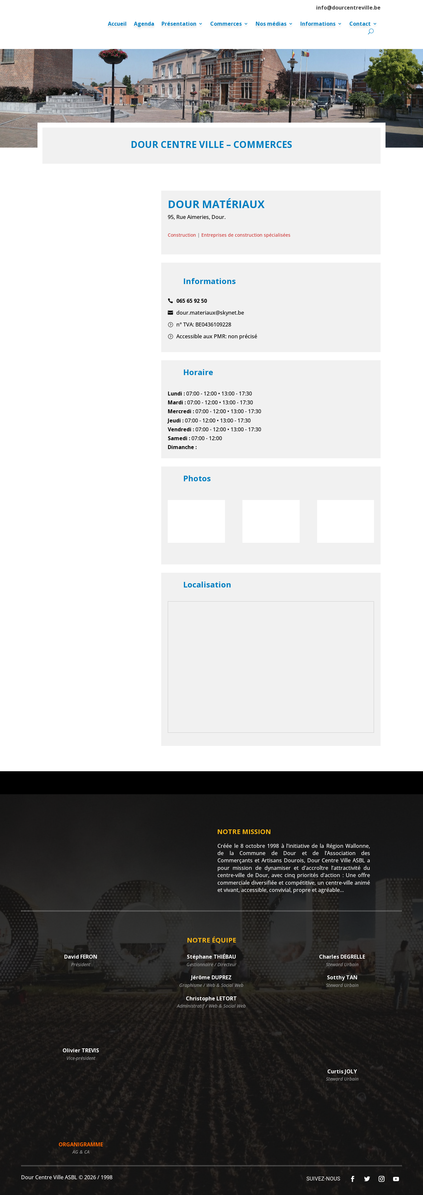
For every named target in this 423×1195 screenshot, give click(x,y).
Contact (360, 24)
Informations (318, 24)
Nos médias (271, 24)
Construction (182, 235)
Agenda (144, 24)
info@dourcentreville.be (348, 7)
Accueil (117, 24)
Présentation (179, 24)
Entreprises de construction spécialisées (245, 235)
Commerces (226, 24)
